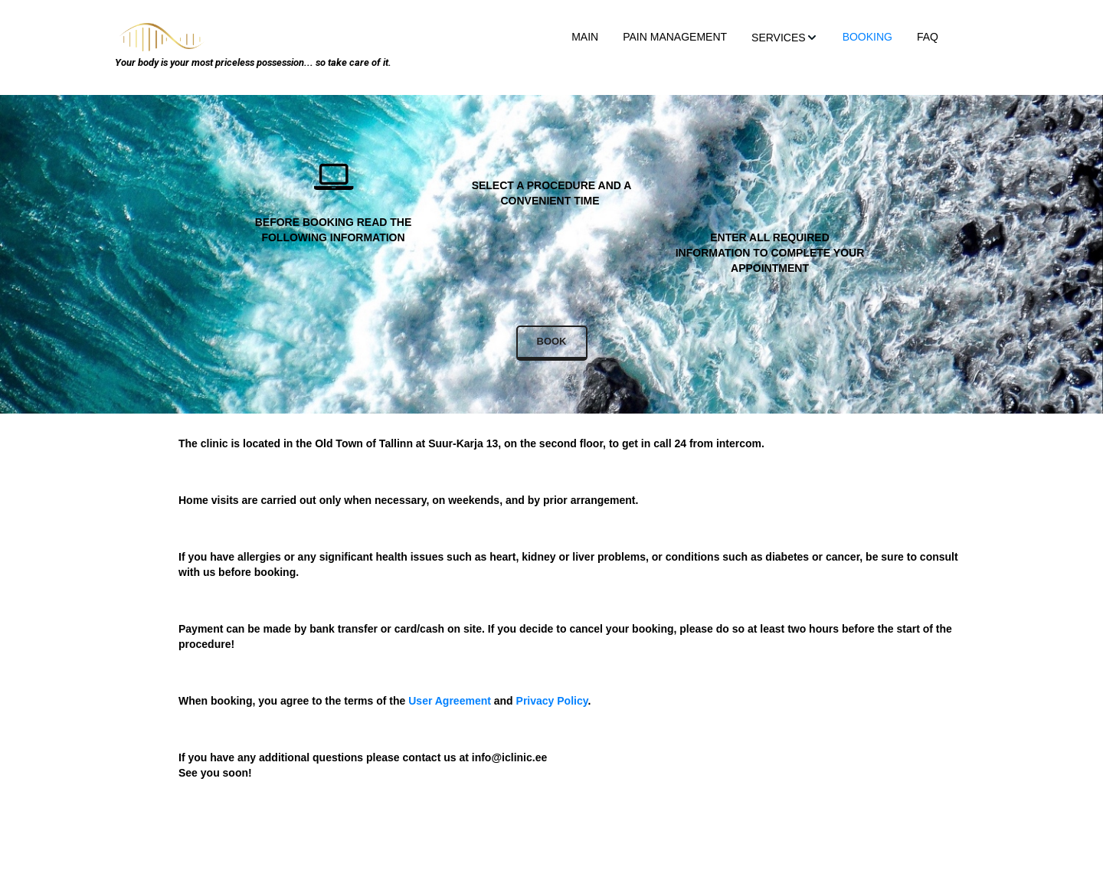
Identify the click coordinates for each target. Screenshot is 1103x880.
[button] (784, 37)
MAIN (584, 37)
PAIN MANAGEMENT (675, 37)
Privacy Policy (552, 701)
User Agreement (449, 701)
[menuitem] (584, 37)
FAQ (927, 37)
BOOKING (867, 37)
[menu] (589, 37)
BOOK (552, 341)
